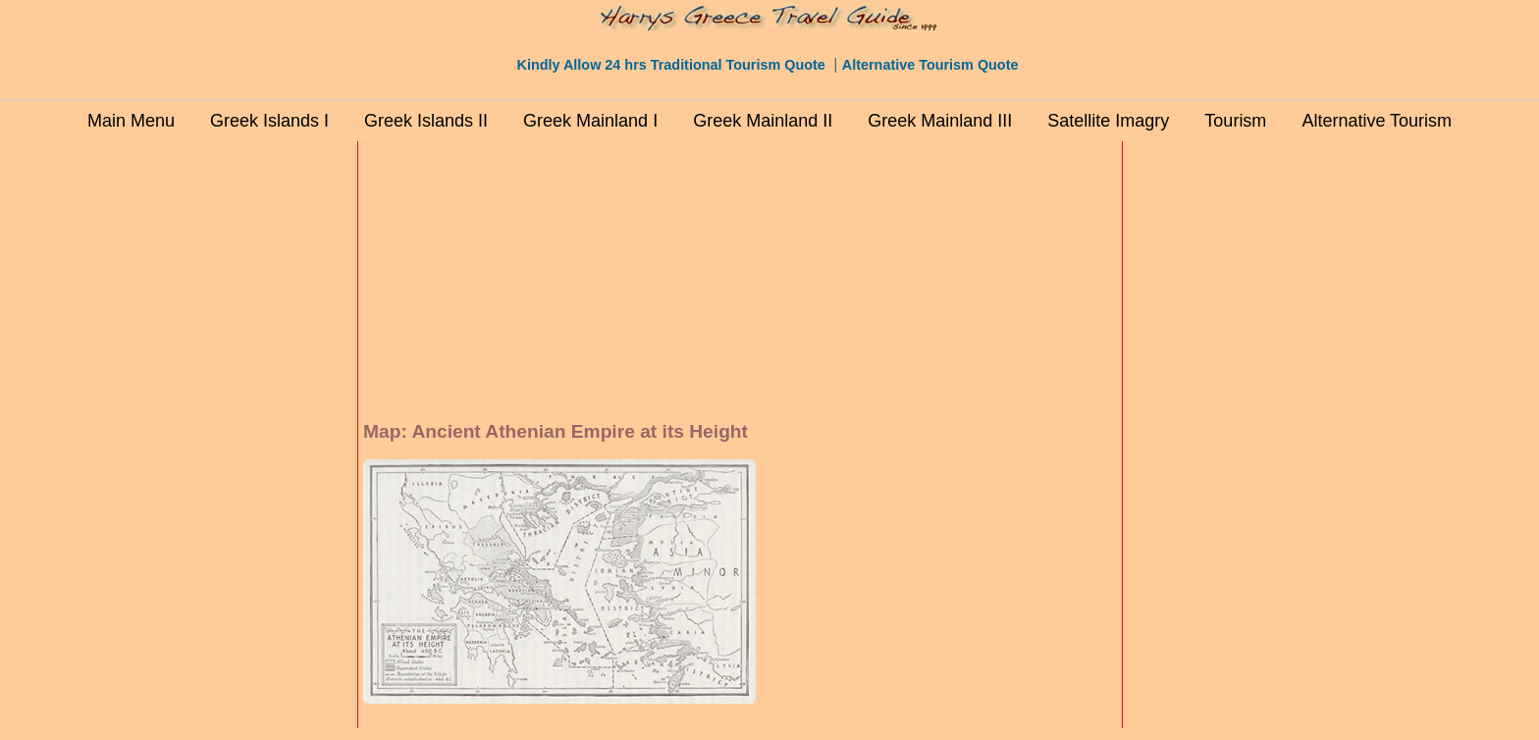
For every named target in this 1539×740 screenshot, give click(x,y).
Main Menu (131, 121)
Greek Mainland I (590, 121)
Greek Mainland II (762, 121)
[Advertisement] (269, 440)
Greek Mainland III (940, 121)
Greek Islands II (426, 121)
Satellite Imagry (1108, 121)
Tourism (1235, 121)
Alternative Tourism (1376, 121)
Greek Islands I (269, 121)
